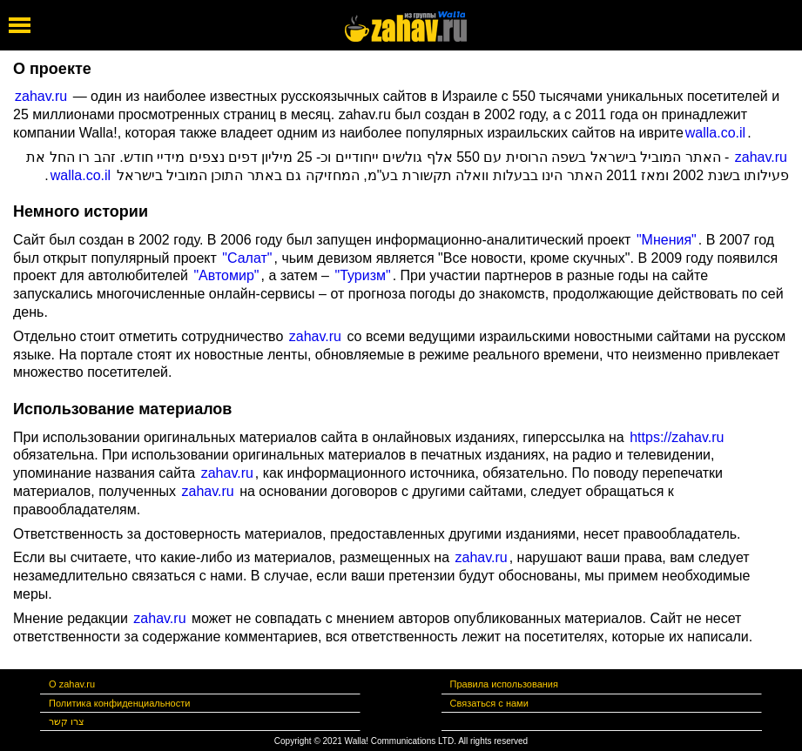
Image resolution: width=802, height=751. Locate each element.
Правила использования (504, 684)
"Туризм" (361, 275)
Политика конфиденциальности (119, 703)
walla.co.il (715, 132)
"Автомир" (226, 275)
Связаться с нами (489, 703)
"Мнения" (664, 239)
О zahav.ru (72, 684)
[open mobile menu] (19, 25)
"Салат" (246, 258)
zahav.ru (41, 96)
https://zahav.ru (675, 437)
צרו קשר (66, 721)
